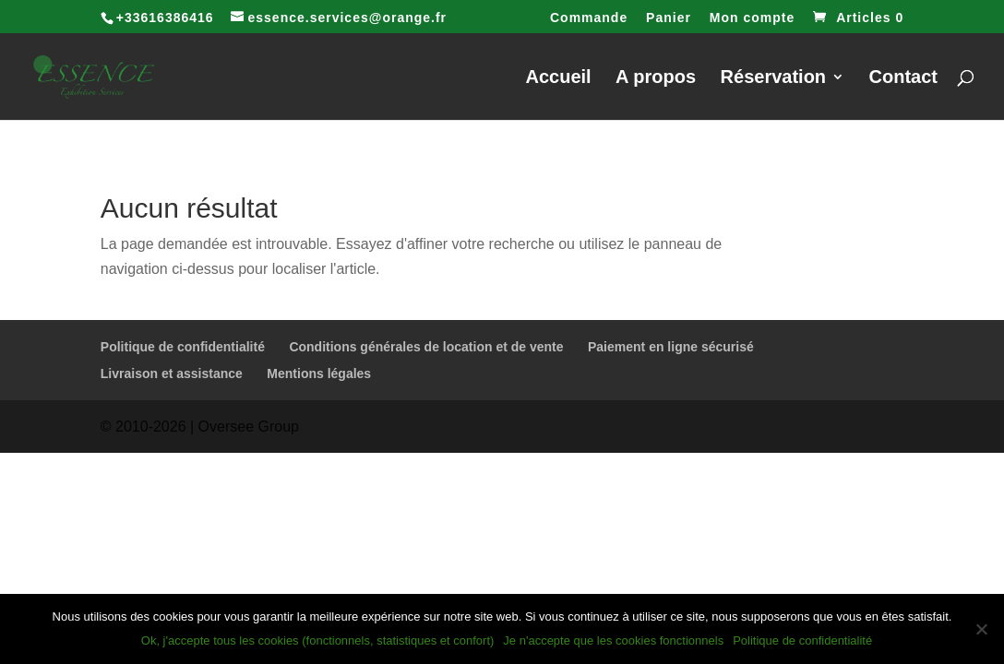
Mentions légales (319, 373)
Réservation (774, 78)
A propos (656, 78)
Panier (668, 18)
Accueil (559, 78)
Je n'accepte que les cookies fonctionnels (613, 640)
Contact (903, 78)
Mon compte (752, 18)
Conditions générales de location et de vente (426, 346)
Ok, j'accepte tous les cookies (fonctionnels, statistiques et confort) (318, 640)
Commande (589, 18)
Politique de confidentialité (183, 346)
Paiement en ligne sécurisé (671, 346)
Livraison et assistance (172, 373)
